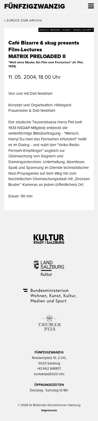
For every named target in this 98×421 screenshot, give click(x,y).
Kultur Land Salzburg (49, 264)
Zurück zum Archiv (23, 20)
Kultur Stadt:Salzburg (49, 237)
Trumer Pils (49, 320)
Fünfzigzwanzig (34, 6)
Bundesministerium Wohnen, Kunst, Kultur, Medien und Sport (49, 292)
